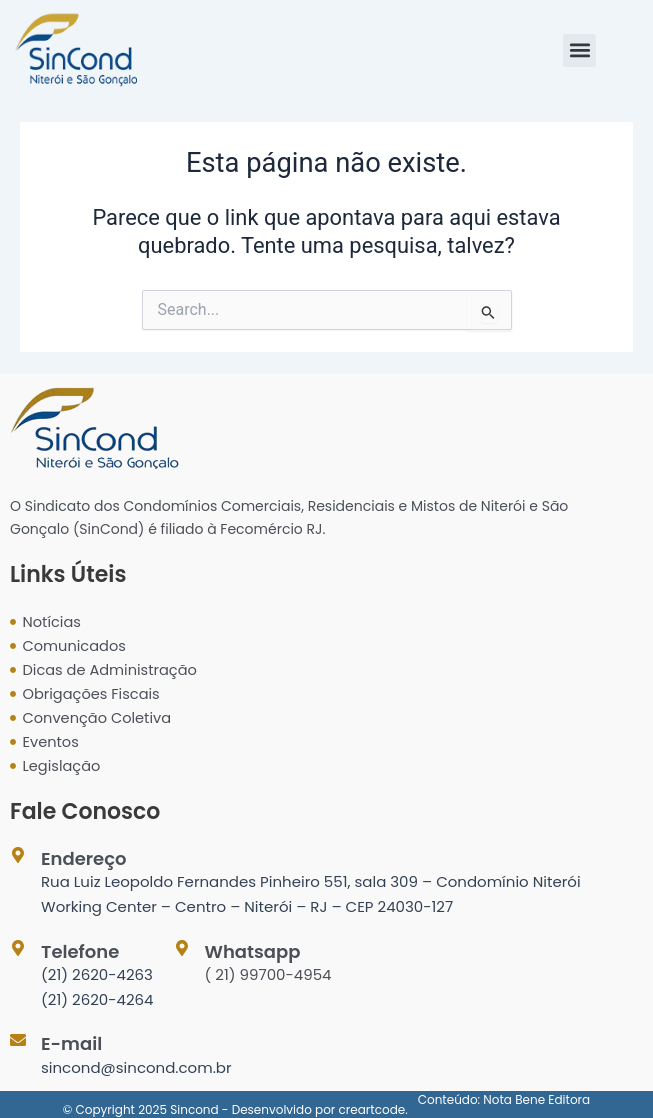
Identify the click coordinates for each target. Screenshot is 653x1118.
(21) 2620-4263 (97, 974)
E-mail (71, 1043)
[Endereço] (18, 855)
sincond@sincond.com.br (136, 1067)
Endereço (83, 858)
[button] (579, 50)
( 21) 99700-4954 (268, 974)
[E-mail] (18, 1040)
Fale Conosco (85, 811)
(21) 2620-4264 (97, 999)
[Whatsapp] (182, 948)
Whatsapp (253, 951)
